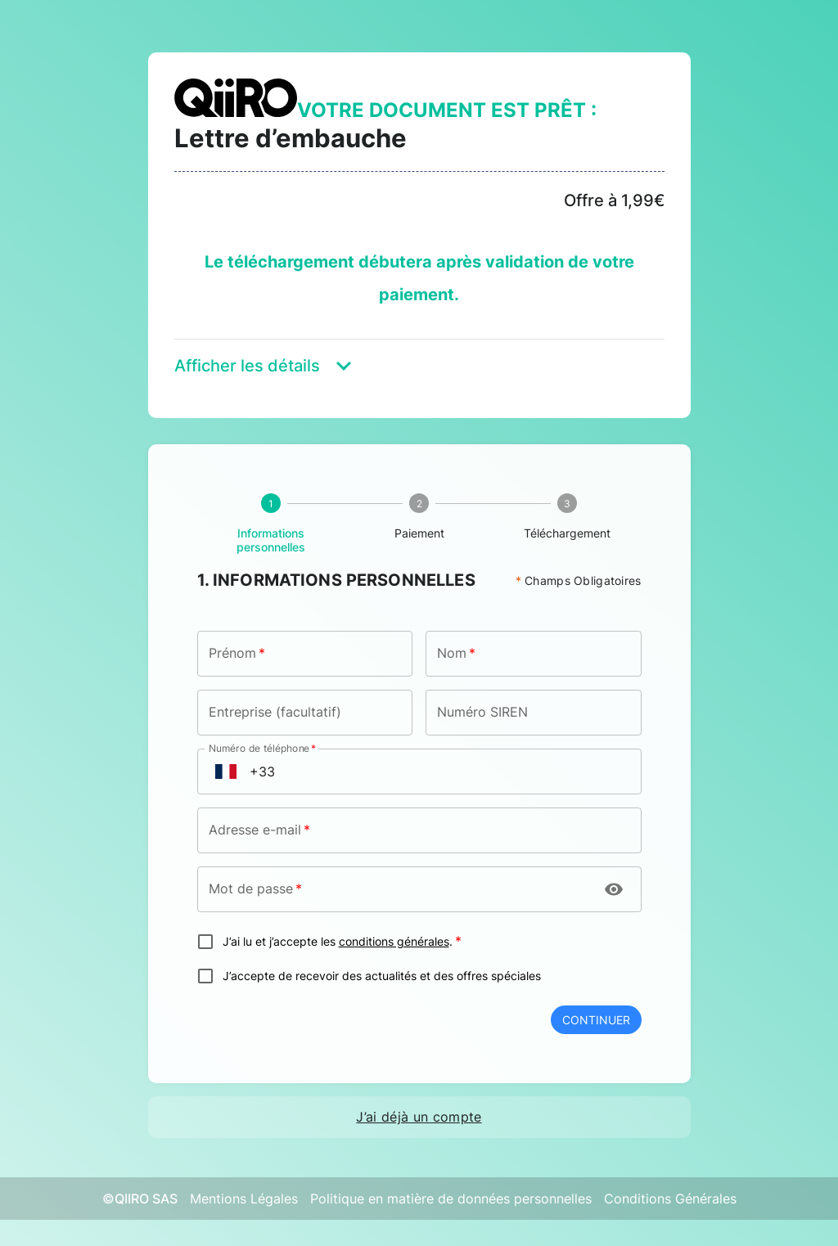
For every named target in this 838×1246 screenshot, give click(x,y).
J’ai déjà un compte (418, 1117)
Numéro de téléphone (262, 748)
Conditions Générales (670, 1198)
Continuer (596, 1020)
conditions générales (394, 941)
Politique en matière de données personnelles (451, 1198)
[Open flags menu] (226, 771)
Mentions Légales (244, 1198)
